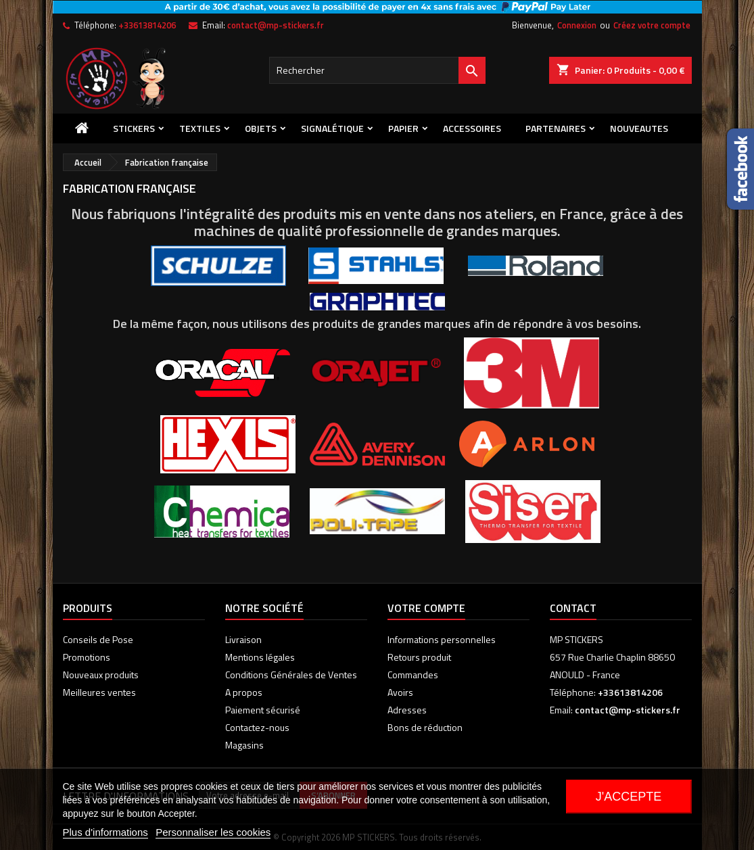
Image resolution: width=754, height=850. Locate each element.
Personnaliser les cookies (213, 832)
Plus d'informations (105, 832)
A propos (243, 692)
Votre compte (426, 608)
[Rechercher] (377, 70)
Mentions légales (260, 657)
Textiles (199, 128)
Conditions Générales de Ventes (291, 674)
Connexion (576, 25)
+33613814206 (147, 25)
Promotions (86, 657)
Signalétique (332, 128)
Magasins (244, 745)
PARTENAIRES (555, 128)
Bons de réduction (425, 727)
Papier (403, 128)
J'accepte (628, 796)
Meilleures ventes (99, 692)
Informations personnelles (441, 639)
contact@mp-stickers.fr (275, 25)
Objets (261, 128)
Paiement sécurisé (262, 710)
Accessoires (472, 128)
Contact (573, 608)
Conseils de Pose (98, 639)
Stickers (134, 128)
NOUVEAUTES (639, 128)
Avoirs (400, 692)
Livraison (243, 639)
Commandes (412, 674)
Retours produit (419, 657)
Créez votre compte (651, 25)
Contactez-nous (257, 727)
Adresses (407, 710)
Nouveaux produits (101, 674)
